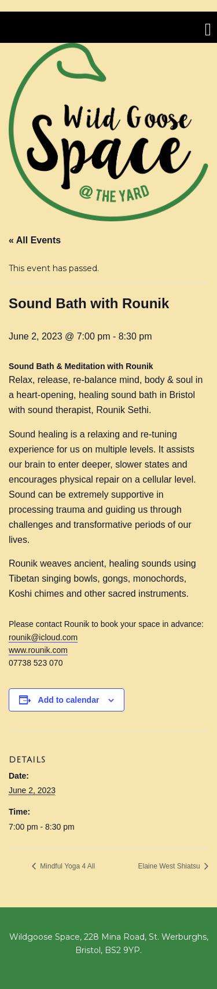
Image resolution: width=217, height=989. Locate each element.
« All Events (35, 240)
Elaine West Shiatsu (170, 866)
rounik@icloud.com (43, 637)
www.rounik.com (38, 650)
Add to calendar (69, 700)
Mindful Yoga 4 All (66, 866)
